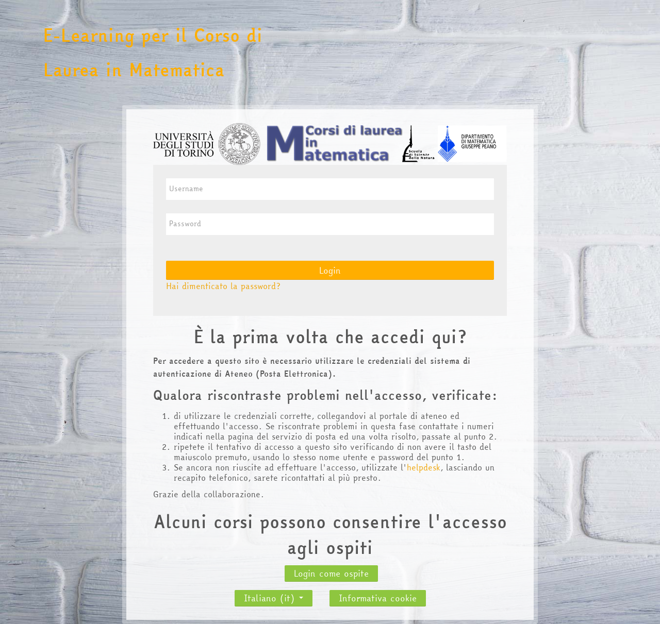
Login (330, 270)
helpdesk (423, 467)
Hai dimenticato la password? (223, 286)
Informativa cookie (378, 598)
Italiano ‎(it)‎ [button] (273, 595)
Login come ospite (331, 573)
